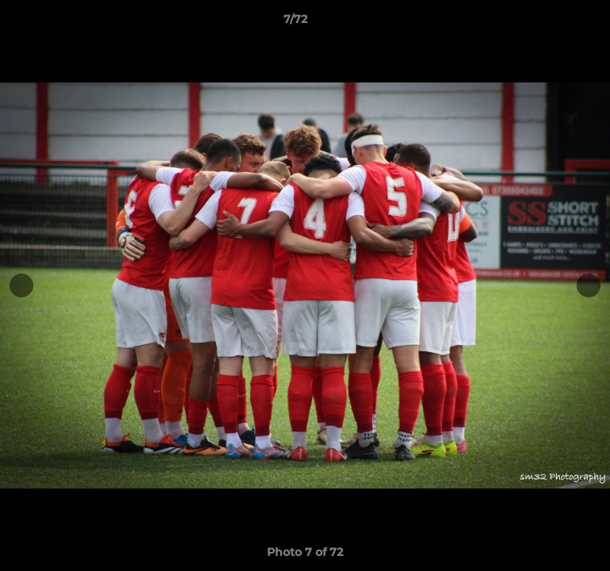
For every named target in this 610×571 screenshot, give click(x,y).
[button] (552, 23)
